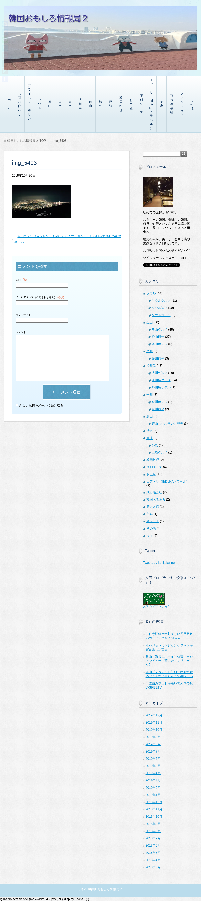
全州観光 (158, 409)
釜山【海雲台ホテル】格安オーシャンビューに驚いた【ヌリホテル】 (169, 660)
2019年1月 (153, 795)
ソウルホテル (161, 315)
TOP (26, 140)
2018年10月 (154, 816)
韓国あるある (155, 499)
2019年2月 (153, 787)
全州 (60, 104)
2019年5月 (153, 766)
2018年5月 (153, 852)
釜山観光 (158, 336)
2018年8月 (153, 831)
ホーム (9, 104)
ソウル (39, 104)
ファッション (181, 104)
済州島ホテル (161, 387)
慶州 (70, 104)
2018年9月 (153, 823)
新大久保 (152, 506)
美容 (161, 104)
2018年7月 (153, 838)
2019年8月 (153, 744)
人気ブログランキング (156, 606)
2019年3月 (153, 780)
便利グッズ (141, 104)
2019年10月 (154, 729)
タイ (149, 535)
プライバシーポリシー (29, 104)
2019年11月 (154, 722)
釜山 (49, 104)
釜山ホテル (159, 344)
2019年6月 (153, 758)
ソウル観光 (159, 307)
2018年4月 (153, 860)
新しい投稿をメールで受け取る (41, 405)
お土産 (131, 104)
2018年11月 (154, 809)
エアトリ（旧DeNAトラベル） (151, 104)
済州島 (80, 104)
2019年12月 (154, 715)
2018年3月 (153, 867)
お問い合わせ (19, 104)
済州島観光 (159, 373)
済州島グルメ (161, 380)
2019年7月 (153, 751)
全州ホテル (159, 402)
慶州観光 (158, 358)
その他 (192, 104)
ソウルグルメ (161, 300)
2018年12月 (154, 802)
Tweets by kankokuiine (159, 562)
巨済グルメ (159, 452)
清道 (100, 104)
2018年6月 (153, 845)
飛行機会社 (171, 104)
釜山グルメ (159, 329)
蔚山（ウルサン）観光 (167, 423)
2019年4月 (153, 773)
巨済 (110, 104)
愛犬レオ (152, 521)
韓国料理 (120, 104)
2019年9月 (153, 737)
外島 (155, 445)
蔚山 (90, 104)
